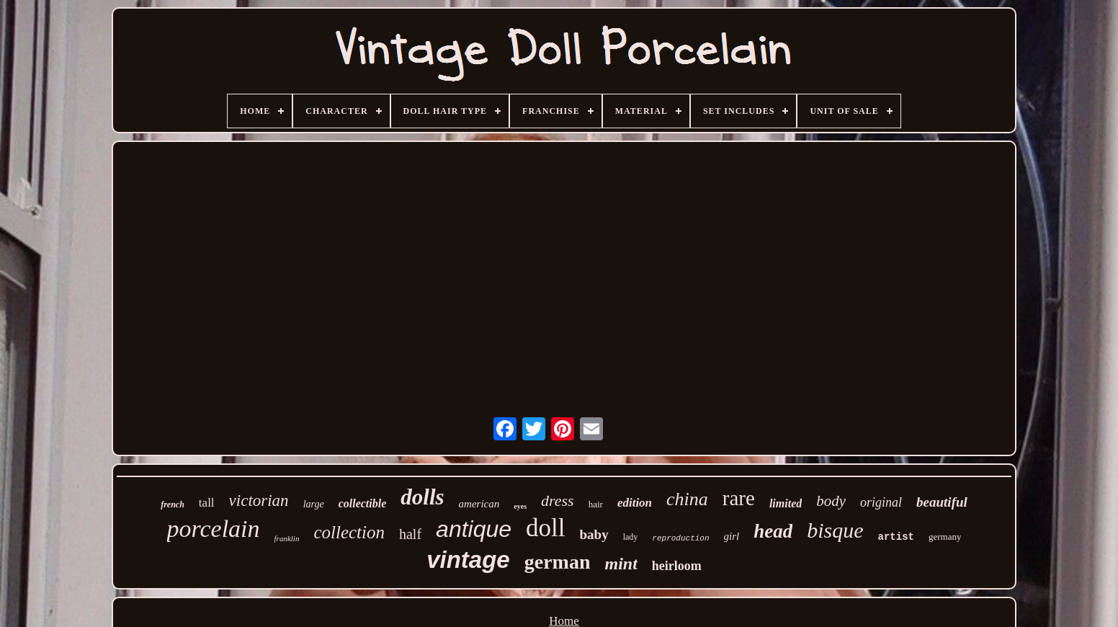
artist (896, 537)
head (772, 531)
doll (545, 528)
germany (945, 536)
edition (634, 503)
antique (473, 529)
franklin (287, 538)
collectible (363, 503)
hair (596, 504)
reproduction (680, 538)
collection (349, 532)
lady (630, 537)
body (831, 501)
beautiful (941, 502)
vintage (468, 559)
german (557, 562)
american (479, 504)
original (881, 502)
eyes (520, 506)
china (687, 499)
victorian (259, 501)
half (410, 534)
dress (557, 501)
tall (207, 503)
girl (732, 536)
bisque (835, 530)
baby (594, 534)
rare (739, 498)
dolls (422, 497)
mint (620, 563)
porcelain (213, 528)
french (172, 504)
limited (785, 503)
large (313, 504)
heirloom (677, 566)
